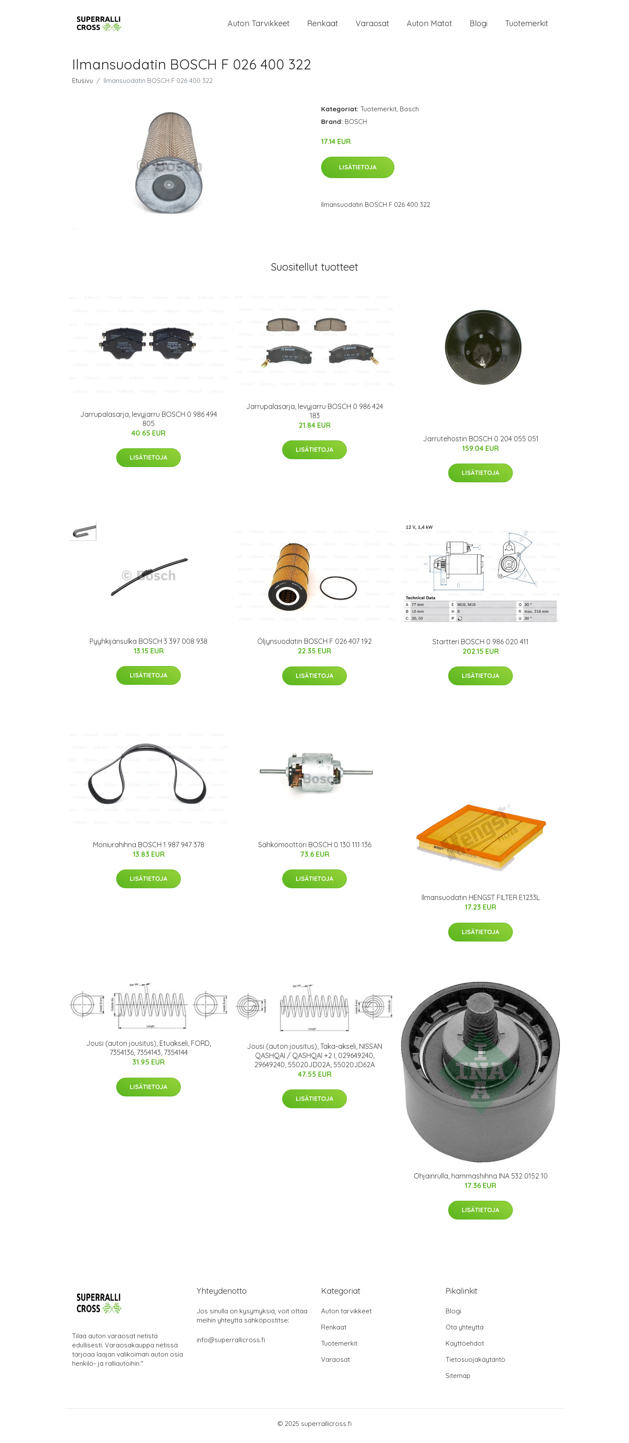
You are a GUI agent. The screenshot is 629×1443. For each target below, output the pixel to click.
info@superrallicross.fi (231, 1344)
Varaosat (372, 26)
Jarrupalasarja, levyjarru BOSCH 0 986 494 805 (148, 423)
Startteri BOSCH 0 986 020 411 (480, 646)
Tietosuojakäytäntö (475, 1364)
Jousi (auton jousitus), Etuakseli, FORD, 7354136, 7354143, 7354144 (148, 1053)
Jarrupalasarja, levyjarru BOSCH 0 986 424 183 (314, 415)
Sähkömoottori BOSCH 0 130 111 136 (314, 849)
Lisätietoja (358, 171)
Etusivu (82, 85)
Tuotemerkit (526, 26)
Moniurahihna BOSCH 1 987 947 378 (148, 849)
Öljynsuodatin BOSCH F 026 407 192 (314, 646)
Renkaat (322, 26)
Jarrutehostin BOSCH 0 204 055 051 (481, 443)
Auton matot (429, 26)
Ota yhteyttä (465, 1331)
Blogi (478, 26)
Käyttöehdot (465, 1347)
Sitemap (458, 1380)
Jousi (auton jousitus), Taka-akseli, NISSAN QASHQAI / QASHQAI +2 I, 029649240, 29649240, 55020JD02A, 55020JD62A (314, 1059)
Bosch (409, 113)
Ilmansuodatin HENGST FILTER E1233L (481, 902)
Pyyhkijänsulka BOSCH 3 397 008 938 (148, 645)
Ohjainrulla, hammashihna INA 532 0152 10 (481, 1180)
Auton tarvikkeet (259, 26)
